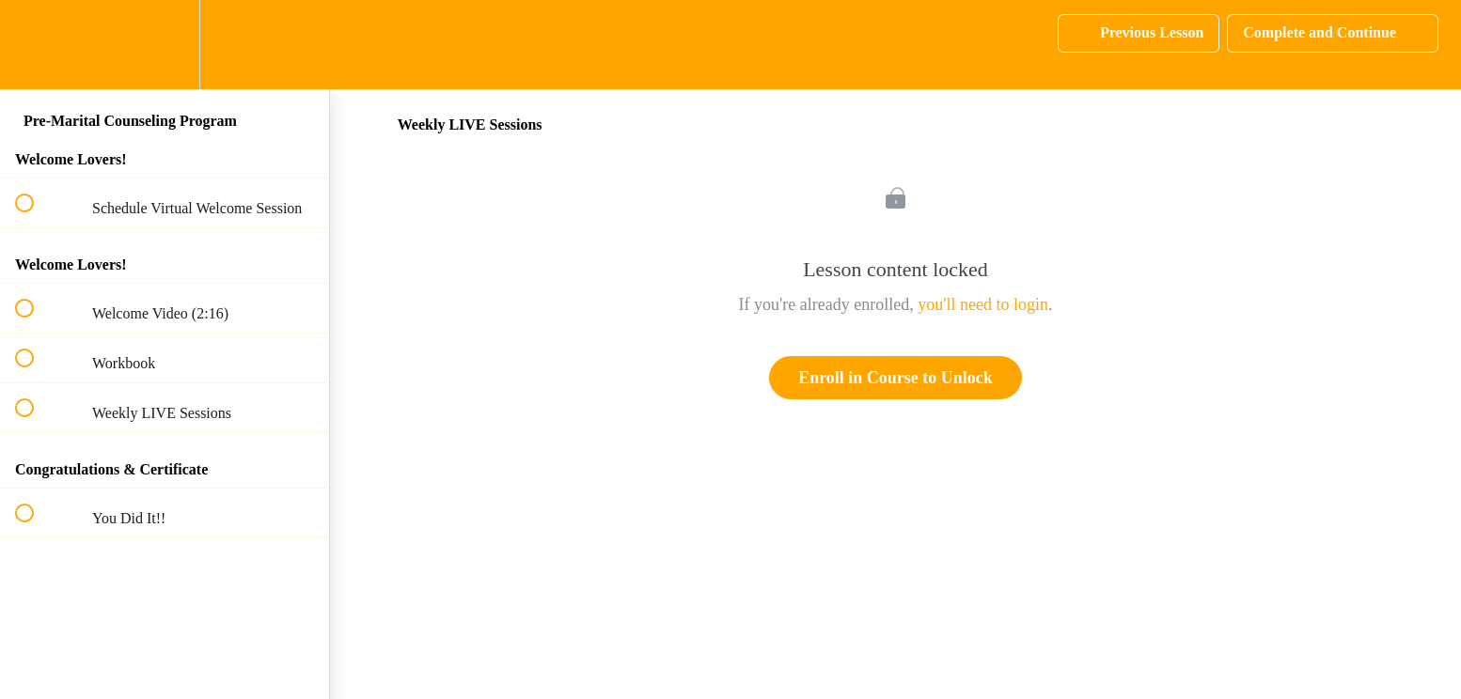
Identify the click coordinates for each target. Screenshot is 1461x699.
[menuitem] (164, 44)
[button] (35, 44)
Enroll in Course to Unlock (895, 377)
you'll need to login (983, 304)
